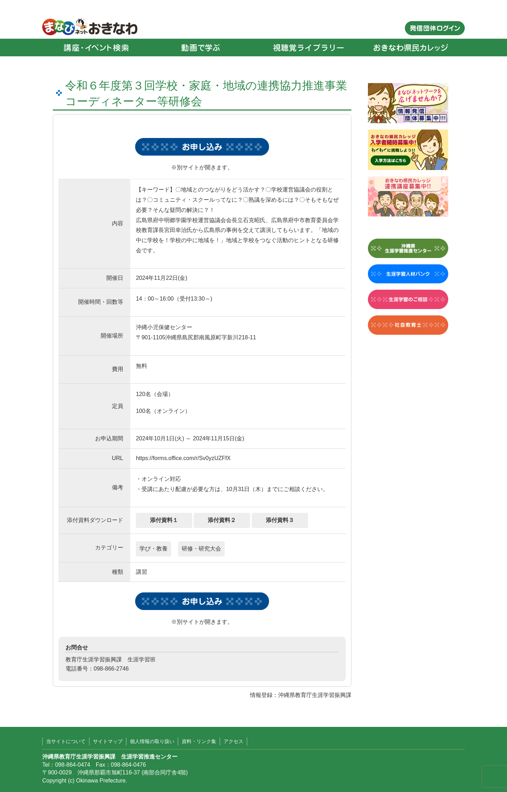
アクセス (233, 741)
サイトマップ (108, 741)
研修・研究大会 (201, 549)
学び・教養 (153, 549)
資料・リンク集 (199, 741)
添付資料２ (222, 520)
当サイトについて (66, 741)
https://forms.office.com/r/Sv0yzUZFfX (183, 458)
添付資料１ (164, 520)
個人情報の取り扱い (152, 741)
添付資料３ (280, 520)
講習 (141, 572)
